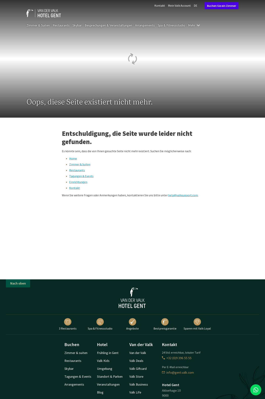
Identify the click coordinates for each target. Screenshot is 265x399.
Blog (100, 392)
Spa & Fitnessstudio (171, 25)
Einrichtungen (78, 182)
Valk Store (136, 376)
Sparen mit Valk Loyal (197, 324)
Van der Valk (137, 353)
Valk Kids (103, 361)
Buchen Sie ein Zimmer (221, 6)
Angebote (132, 324)
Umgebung (104, 368)
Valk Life (135, 392)
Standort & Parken (110, 376)
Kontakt (159, 5)
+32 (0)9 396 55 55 (176, 358)
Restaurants (61, 25)
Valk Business (138, 384)
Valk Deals (136, 361)
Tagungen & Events (81, 176)
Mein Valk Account (179, 5)
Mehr (194, 25)
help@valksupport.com (183, 195)
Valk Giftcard (138, 368)
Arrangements (145, 25)
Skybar (77, 25)
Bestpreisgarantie (164, 324)
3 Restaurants (68, 324)
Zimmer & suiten (75, 353)
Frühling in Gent (108, 353)
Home (73, 158)
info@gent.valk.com (178, 372)
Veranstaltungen (108, 384)
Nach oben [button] (18, 283)
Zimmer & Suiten (38, 25)
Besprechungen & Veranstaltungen (108, 25)
